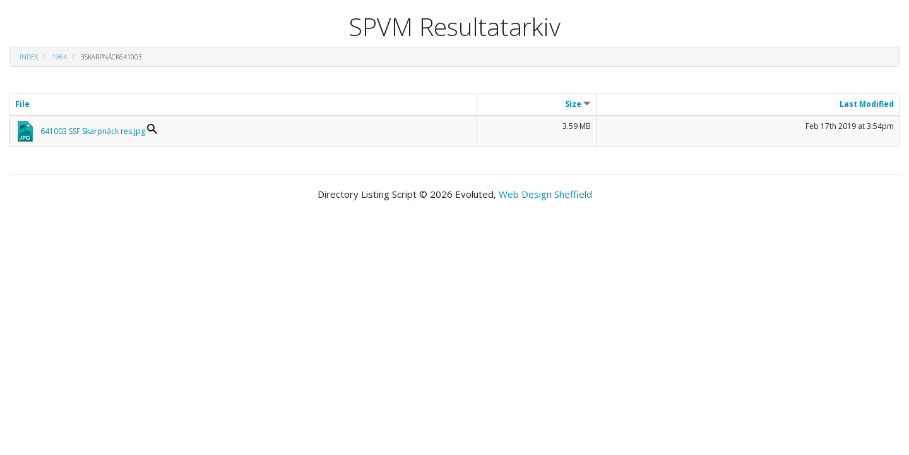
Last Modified (867, 104)
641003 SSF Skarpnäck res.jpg (92, 131)
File (22, 104)
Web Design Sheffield (545, 194)
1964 (59, 56)
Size (578, 104)
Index (29, 56)
